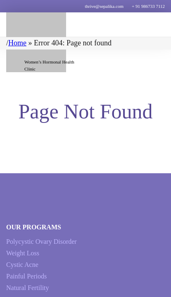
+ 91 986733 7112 (148, 6)
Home (17, 43)
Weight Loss (22, 253)
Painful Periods (26, 276)
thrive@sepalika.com (104, 6)
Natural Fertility (27, 287)
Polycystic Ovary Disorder (41, 241)
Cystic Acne (22, 264)
